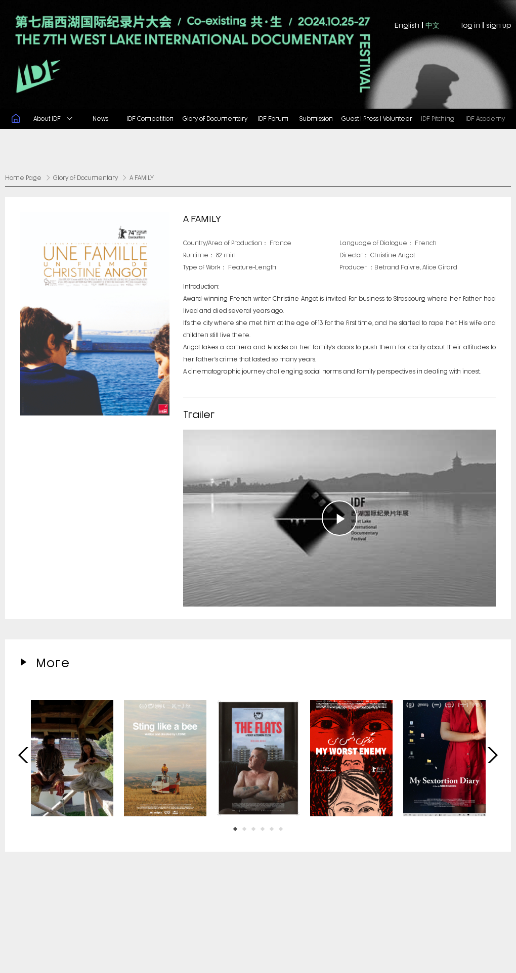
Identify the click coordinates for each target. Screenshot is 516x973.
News (100, 118)
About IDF (52, 118)
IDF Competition (150, 118)
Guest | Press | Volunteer (376, 118)
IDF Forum (272, 118)
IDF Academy (485, 118)
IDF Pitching (437, 118)
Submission (316, 118)
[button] (235, 827)
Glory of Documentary (215, 118)
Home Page (23, 177)
